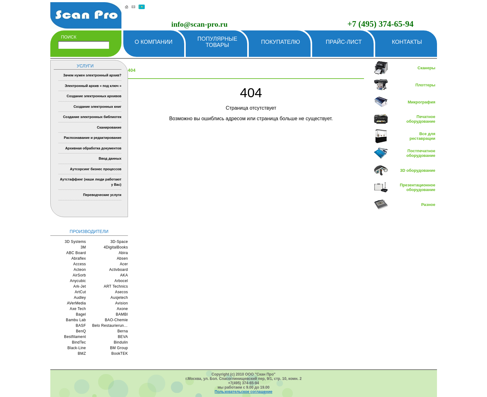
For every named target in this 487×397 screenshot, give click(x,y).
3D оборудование (417, 170)
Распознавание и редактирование (92, 137)
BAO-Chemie (116, 320)
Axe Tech (78, 309)
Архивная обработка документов (93, 148)
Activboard (118, 269)
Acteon (80, 269)
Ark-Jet (79, 286)
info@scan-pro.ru (199, 24)
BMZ (82, 353)
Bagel (81, 314)
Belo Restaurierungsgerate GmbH (110, 325)
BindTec (79, 342)
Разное (428, 204)
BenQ (81, 331)
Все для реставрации (422, 136)
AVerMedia (76, 303)
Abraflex (78, 258)
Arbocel (121, 281)
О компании (153, 42)
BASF (81, 325)
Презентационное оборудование (417, 187)
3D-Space (119, 242)
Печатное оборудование (421, 119)
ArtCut (80, 292)
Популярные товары (217, 42)
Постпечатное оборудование (421, 153)
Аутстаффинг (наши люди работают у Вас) (90, 181)
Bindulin (121, 342)
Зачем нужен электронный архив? (92, 75)
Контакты (407, 42)
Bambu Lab (76, 320)
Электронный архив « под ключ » (93, 86)
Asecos (121, 292)
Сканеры (426, 68)
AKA (124, 275)
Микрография (421, 102)
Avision (121, 303)
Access (79, 264)
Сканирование (109, 127)
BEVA (123, 337)
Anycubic (78, 281)
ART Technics (116, 286)
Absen (122, 258)
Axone (122, 309)
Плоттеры (425, 85)
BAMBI (122, 314)
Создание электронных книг (97, 106)
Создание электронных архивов (93, 96)
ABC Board (76, 253)
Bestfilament (75, 337)
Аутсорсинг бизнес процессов (95, 169)
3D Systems (75, 242)
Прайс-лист (344, 42)
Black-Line (76, 348)
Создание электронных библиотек (92, 117)
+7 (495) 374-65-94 (380, 24)
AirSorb (79, 275)
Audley (80, 297)
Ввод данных (110, 158)
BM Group (119, 348)
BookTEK (120, 353)
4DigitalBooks (116, 247)
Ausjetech (119, 297)
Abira (123, 253)
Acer (124, 264)
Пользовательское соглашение (243, 392)
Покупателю (280, 42)
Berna (122, 331)
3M (83, 247)
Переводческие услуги (102, 195)
